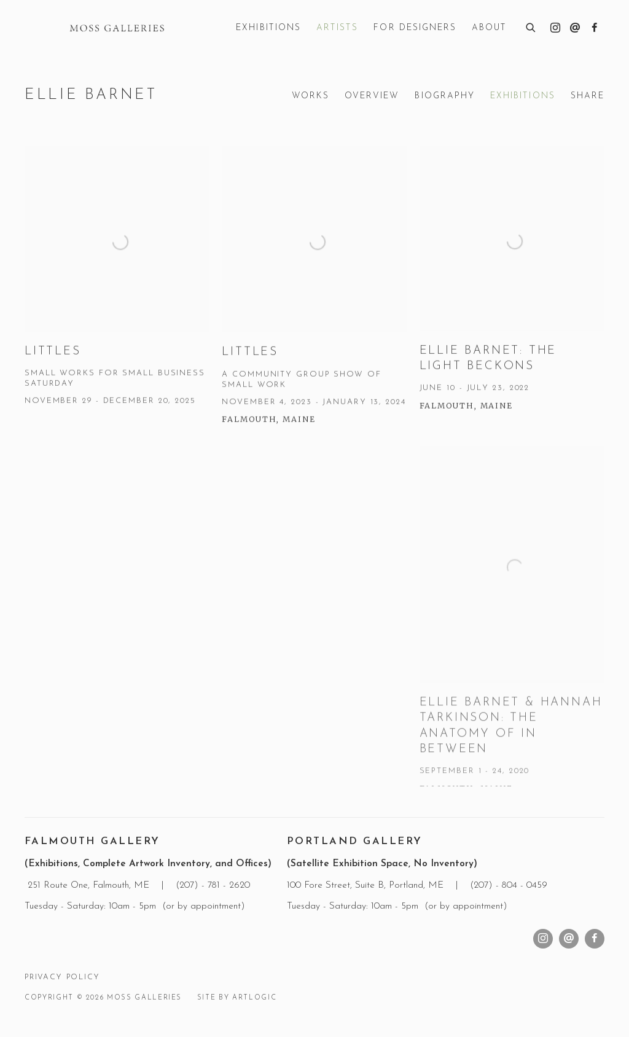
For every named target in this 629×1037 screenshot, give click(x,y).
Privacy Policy (62, 977)
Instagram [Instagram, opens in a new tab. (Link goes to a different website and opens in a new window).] (555, 28)
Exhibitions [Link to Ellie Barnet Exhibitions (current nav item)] (522, 96)
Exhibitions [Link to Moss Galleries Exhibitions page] (268, 28)
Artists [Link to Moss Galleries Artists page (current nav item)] (337, 28)
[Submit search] (531, 26)
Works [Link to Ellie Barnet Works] (310, 96)
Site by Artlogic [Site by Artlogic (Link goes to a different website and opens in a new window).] (236, 998)
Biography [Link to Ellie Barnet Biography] (445, 96)
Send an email (575, 28)
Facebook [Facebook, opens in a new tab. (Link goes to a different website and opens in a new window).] (594, 28)
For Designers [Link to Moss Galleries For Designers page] (414, 28)
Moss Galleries (117, 28)
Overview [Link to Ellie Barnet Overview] (372, 96)
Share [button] (587, 96)
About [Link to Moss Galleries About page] (489, 28)
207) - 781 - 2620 (216, 885)
